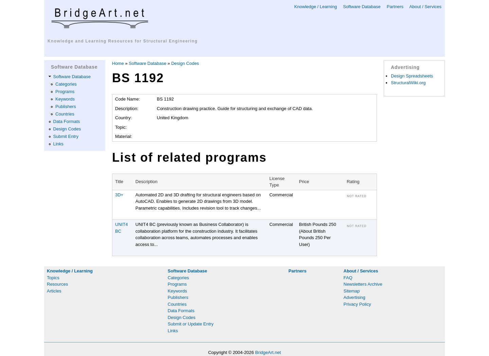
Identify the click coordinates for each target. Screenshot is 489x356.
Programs (64, 91)
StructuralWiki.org (408, 82)
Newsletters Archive (363, 284)
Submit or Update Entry (191, 323)
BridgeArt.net (268, 352)
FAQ (348, 277)
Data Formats (66, 121)
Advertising (354, 297)
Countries (64, 114)
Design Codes (67, 128)
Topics (53, 277)
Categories (66, 84)
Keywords (65, 99)
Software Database (362, 6)
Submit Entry (65, 136)
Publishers (65, 106)
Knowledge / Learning (315, 6)
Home (118, 63)
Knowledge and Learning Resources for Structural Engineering (123, 41)
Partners (395, 6)
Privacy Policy (357, 304)
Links (58, 143)
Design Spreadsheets (412, 75)
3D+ (119, 194)
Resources (57, 284)
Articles (54, 290)
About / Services (425, 6)
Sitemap (352, 290)
